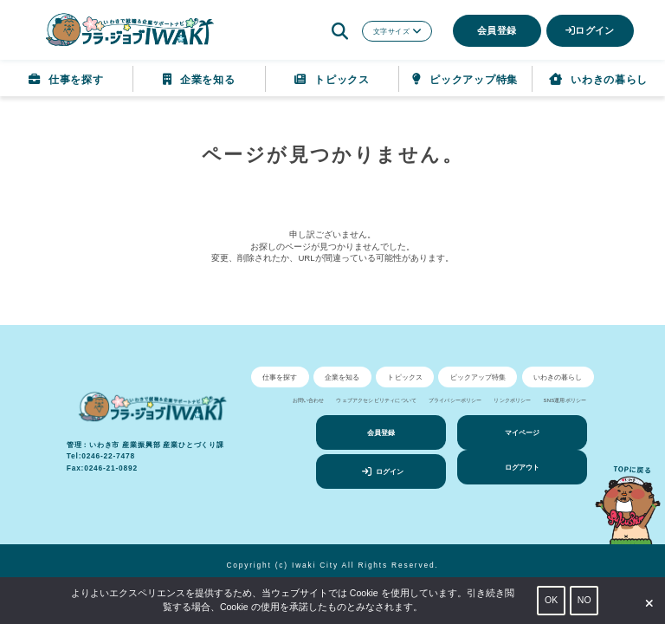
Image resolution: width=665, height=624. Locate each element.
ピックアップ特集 (465, 80)
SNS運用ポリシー (564, 400)
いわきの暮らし (598, 80)
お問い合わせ (309, 400)
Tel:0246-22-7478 (101, 456)
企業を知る (199, 80)
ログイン (590, 30)
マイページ (522, 432)
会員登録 (497, 30)
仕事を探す (66, 80)
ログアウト (522, 467)
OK (551, 600)
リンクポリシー (512, 400)
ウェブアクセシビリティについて (376, 400)
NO (584, 600)
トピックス (331, 80)
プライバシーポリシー (455, 400)
